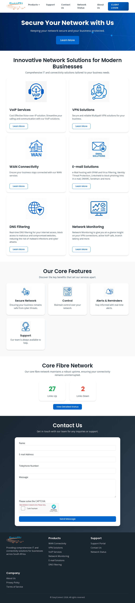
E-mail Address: (26, 454)
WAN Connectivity (57, 543)
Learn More (67, 40)
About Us (100, 6)
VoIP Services (55, 551)
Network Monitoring (59, 556)
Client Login (115, 6)
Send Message (67, 518)
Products (33, 4)
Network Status (81, 6)
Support (50, 4)
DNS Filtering (55, 564)
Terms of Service (14, 586)
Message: (23, 477)
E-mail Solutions (56, 560)
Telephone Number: (29, 465)
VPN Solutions (56, 547)
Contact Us (65, 6)
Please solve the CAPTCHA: (32, 501)
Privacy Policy (13, 582)
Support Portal (98, 543)
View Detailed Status (67, 406)
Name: (22, 443)
